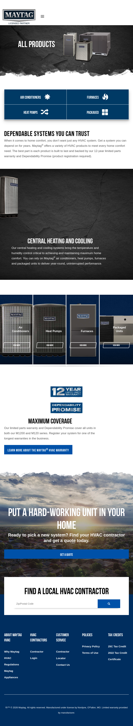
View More (16, 345)
